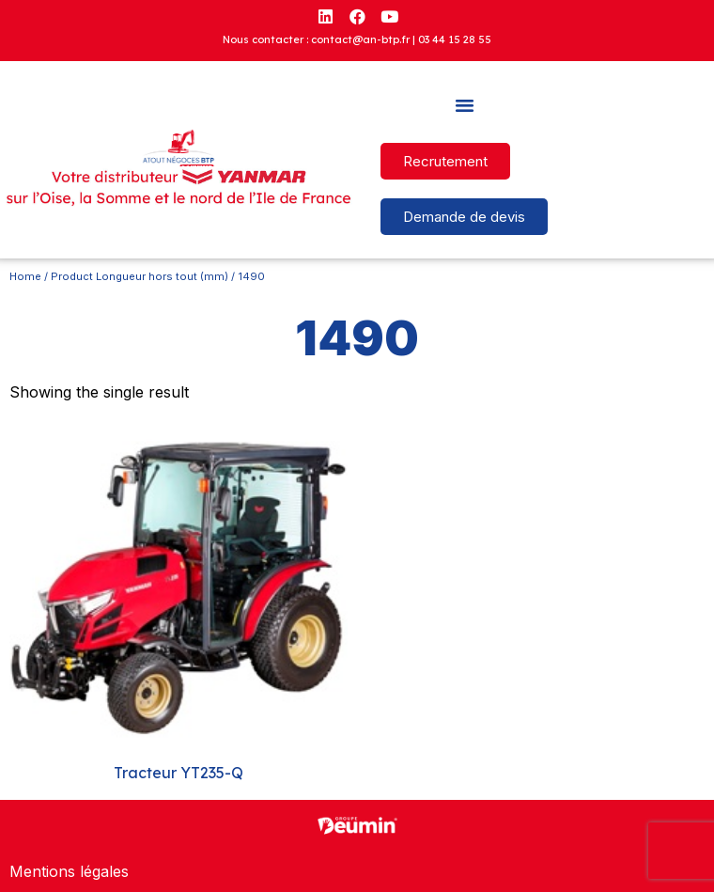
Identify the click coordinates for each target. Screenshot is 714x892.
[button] (464, 105)
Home (25, 276)
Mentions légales (69, 871)
